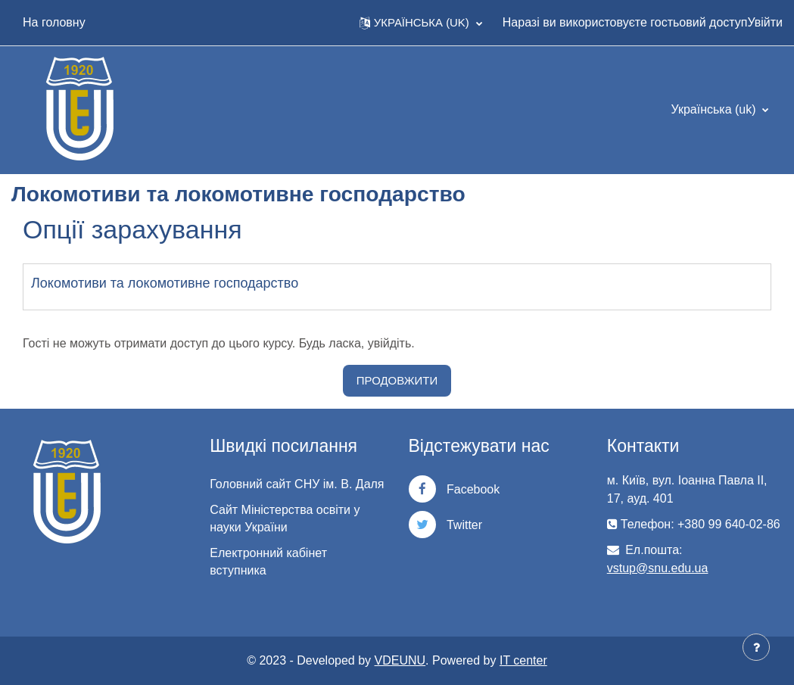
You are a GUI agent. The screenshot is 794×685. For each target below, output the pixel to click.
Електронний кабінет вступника (268, 561)
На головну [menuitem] (54, 22)
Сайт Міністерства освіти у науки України (285, 518)
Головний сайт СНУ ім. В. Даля (297, 484)
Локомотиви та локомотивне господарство (164, 283)
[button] (421, 22)
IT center (523, 660)
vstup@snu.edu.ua (657, 568)
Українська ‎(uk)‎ (715, 109)
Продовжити (397, 380)
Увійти (765, 22)
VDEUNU (400, 660)
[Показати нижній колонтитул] (756, 647)
